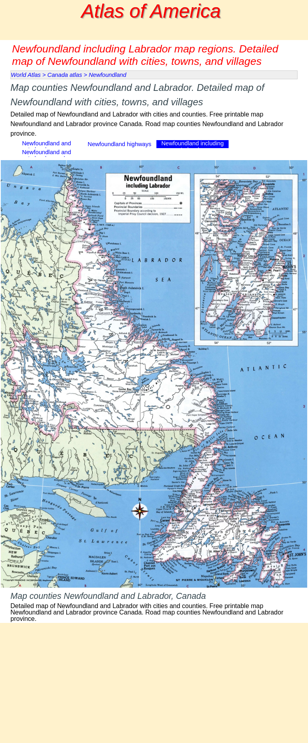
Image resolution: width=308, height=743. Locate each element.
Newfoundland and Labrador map (46, 146)
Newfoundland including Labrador (192, 146)
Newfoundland (107, 75)
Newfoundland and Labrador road (46, 155)
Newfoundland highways (120, 144)
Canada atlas (64, 75)
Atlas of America (151, 11)
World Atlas (26, 75)
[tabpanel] (154, 109)
